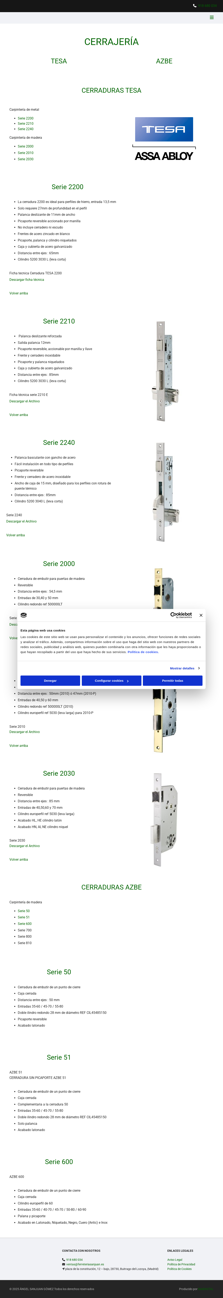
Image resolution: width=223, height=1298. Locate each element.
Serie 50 (24, 911)
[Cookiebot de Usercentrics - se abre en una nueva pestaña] (173, 615)
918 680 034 (207, 6)
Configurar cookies (111, 680)
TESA (59, 61)
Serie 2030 (25, 159)
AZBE (164, 61)
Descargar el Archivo (24, 401)
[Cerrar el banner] (201, 615)
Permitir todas (172, 680)
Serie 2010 (25, 153)
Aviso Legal (174, 1259)
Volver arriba (18, 293)
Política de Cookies (179, 1269)
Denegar (50, 680)
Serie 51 (24, 917)
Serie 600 (25, 924)
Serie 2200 (25, 118)
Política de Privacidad (181, 1264)
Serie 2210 (25, 124)
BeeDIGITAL (206, 1289)
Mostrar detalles (182, 668)
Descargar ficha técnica (26, 280)
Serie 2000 (25, 146)
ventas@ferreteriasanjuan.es (85, 1264)
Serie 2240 (25, 129)
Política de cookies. (143, 652)
